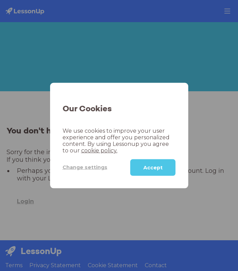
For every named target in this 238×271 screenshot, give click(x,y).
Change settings (85, 167)
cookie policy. (99, 150)
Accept (153, 167)
